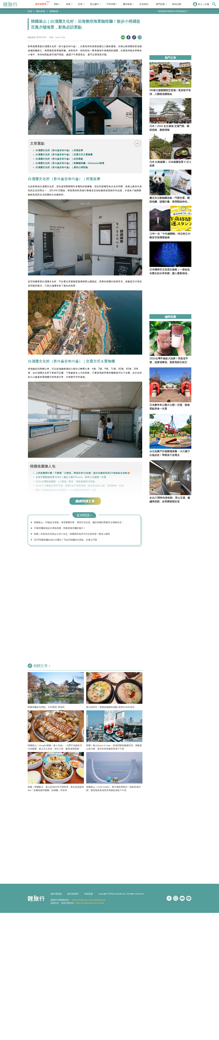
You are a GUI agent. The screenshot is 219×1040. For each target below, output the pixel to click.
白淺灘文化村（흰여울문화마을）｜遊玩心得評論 (62, 167)
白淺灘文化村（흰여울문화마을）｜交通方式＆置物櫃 (64, 154)
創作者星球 (41, 4)
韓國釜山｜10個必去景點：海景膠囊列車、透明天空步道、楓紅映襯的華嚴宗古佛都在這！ (84, 522)
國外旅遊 (128, 4)
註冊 (207, 4)
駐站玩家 (176, 4)
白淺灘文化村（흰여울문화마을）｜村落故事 (59, 150)
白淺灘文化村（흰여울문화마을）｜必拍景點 (59, 158)
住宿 (81, 4)
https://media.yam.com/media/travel (88, 901)
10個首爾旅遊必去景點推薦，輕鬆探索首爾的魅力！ (63, 528)
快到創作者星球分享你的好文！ (173, 11)
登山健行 (95, 4)
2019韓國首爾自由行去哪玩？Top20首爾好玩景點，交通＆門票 (69, 540)
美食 (69, 4)
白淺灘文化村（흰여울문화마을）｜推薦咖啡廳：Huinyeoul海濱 (70, 163)
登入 (200, 4)
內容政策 (88, 895)
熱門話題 (161, 4)
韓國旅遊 (53, 11)
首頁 (30, 11)
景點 (57, 4)
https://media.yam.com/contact (90, 904)
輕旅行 (10, 4)
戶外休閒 (111, 4)
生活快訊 (143, 4)
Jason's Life (60, 37)
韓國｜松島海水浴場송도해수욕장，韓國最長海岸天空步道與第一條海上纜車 (77, 534)
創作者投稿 (56, 895)
